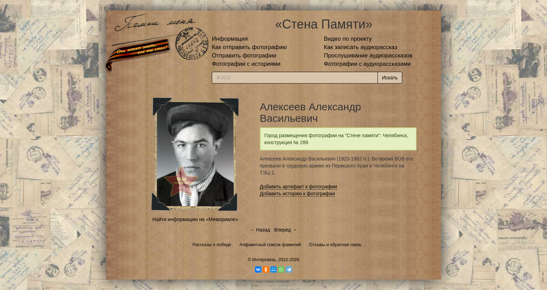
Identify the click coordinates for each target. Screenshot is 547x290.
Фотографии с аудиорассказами (367, 64)
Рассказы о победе (212, 244)
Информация (230, 39)
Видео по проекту (348, 39)
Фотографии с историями (246, 64)
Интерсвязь (264, 259)
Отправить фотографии (244, 55)
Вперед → (285, 230)
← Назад (260, 230)
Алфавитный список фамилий (270, 244)
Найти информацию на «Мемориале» (195, 219)
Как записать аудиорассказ (360, 47)
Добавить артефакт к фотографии (298, 186)
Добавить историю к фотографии (297, 193)
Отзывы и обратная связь (335, 244)
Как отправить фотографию (249, 47)
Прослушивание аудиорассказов (368, 55)
